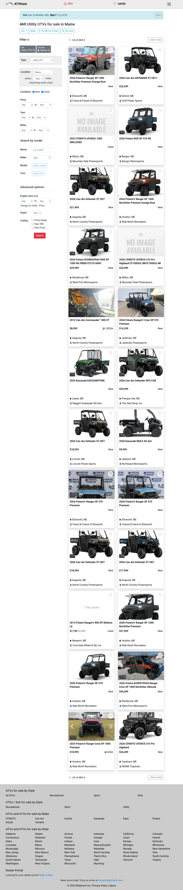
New (37, 91)
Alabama (10, 833)
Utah (96, 859)
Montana (69, 848)
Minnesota (158, 845)
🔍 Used (67, 31)
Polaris (156, 818)
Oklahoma (11, 856)
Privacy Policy (100, 885)
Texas (67, 859)
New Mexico (42, 852)
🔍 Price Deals (50, 31)
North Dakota (130, 852)
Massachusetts (102, 845)
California (128, 833)
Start (158, 15)
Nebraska (99, 848)
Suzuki (9, 822)
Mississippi (12, 848)
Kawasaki (99, 818)
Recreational (57, 795)
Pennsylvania (71, 856)
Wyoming (99, 863)
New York (69, 852)
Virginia (157, 859)
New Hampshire (161, 848)
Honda (68, 818)
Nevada (127, 848)
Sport (97, 795)
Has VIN (38, 223)
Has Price (39, 227)
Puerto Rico (100, 856)
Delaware (40, 837)
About (112, 885)
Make (33, 31)
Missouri (40, 848)
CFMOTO (11, 818)
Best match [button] (156, 40)
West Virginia (42, 863)
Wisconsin (70, 863)
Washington (12, 863)
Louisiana (11, 845)
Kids (140, 795)
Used (46, 91)
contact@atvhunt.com (110, 880)
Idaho (9, 841)
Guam (126, 837)
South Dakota (13, 859)
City (23, 31)
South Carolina (161, 856)
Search (39, 235)
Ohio (155, 852)
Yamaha (39, 822)
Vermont (128, 859)
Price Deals (40, 220)
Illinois (38, 841)
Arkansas (99, 833)
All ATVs (10, 795)
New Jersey (12, 852)
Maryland (69, 845)
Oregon (39, 856)
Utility (126, 807)
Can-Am (39, 818)
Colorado (158, 833)
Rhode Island (130, 856)
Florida (68, 837)
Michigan (128, 845)
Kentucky (158, 841)
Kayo (126, 818)
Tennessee (41, 859)
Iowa (96, 841)
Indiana (68, 841)
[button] (71, 60)
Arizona (68, 833)
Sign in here (46, 875)
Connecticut (12, 837)
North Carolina (102, 852)
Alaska (39, 833)
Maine (38, 845)
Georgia (98, 837)
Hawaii (156, 837)
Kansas (127, 841)
